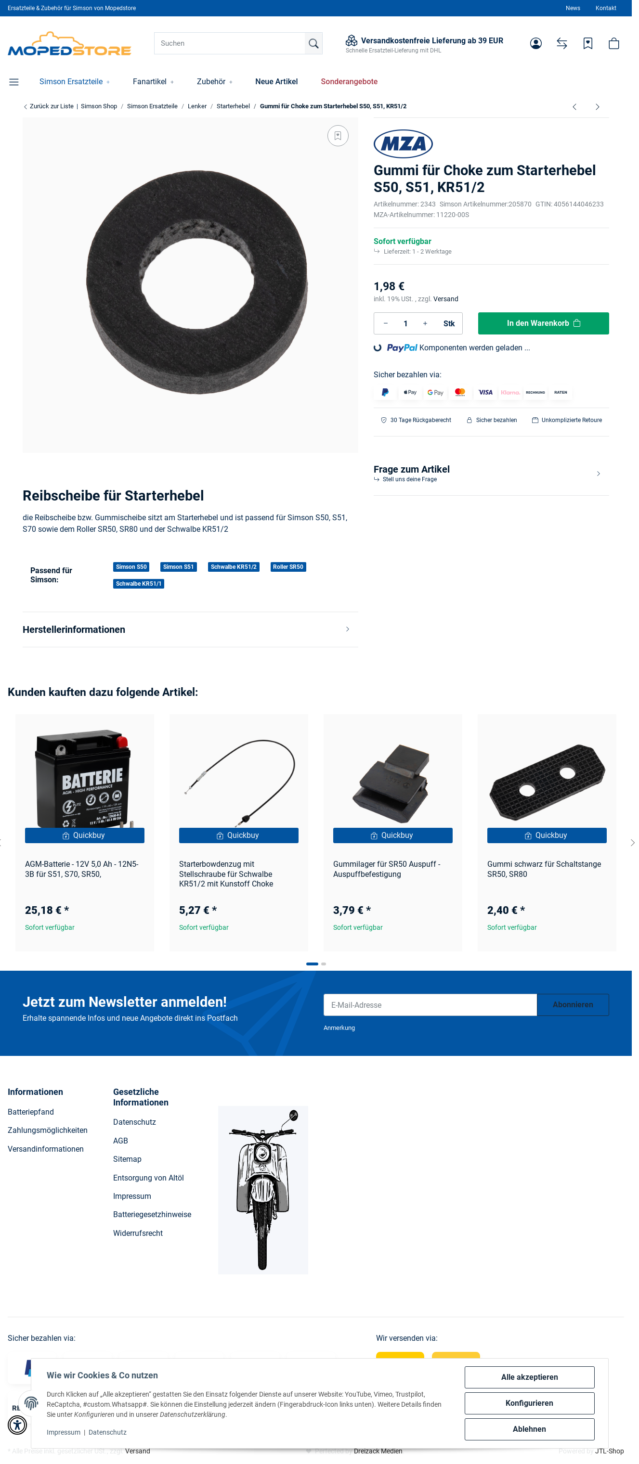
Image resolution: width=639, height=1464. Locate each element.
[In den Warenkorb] (543, 323)
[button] (536, 43)
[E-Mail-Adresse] (430, 1005)
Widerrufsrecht (138, 1233)
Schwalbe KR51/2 (234, 567)
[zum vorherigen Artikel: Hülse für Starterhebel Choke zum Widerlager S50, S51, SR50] (574, 106)
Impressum (63, 1432)
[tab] (312, 964)
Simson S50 (131, 567)
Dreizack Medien (378, 1451)
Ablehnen (529, 1429)
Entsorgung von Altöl (148, 1177)
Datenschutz (108, 1432)
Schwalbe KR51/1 (139, 583)
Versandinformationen (46, 1149)
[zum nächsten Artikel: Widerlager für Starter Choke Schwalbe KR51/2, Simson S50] (597, 106)
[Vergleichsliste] (562, 43)
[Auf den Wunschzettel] (338, 135)
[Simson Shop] (69, 43)
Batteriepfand (31, 1112)
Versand (445, 299)
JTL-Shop (609, 1451)
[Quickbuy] (84, 835)
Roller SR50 (288, 567)
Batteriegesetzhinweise (152, 1214)
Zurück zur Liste (48, 106)
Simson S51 (178, 567)
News (573, 8)
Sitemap (127, 1159)
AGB (120, 1140)
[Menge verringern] (385, 323)
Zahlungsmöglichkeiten (48, 1130)
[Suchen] (238, 43)
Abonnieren (573, 1004)
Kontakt (606, 8)
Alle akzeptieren (529, 1377)
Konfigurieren (529, 1403)
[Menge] (405, 323)
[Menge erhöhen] (425, 323)
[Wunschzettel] (588, 43)
